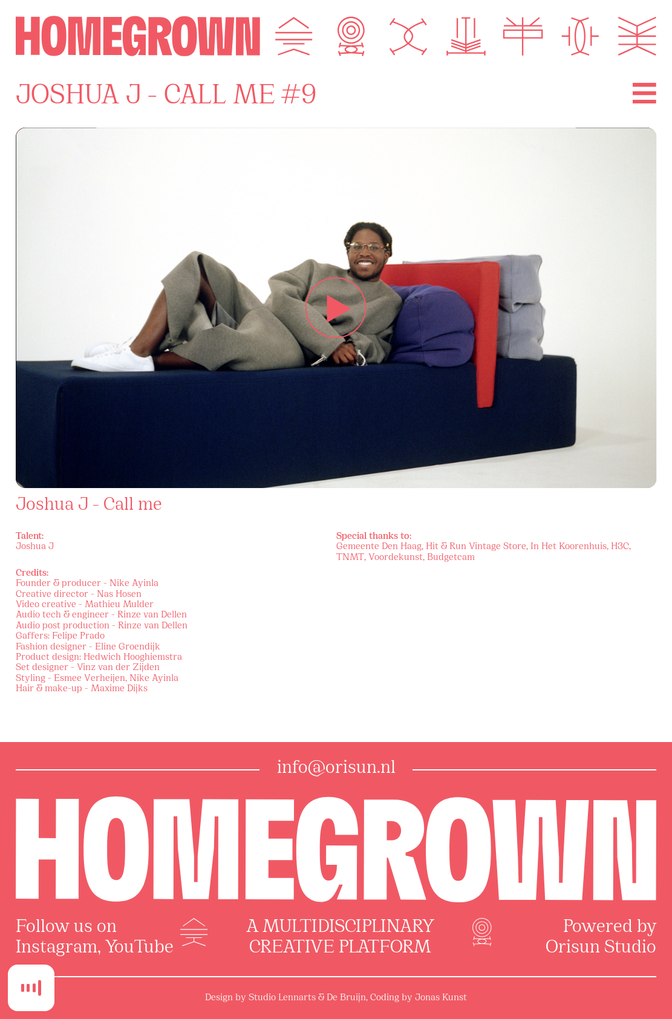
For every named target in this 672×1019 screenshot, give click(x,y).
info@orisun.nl (336, 768)
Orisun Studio (601, 948)
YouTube (139, 948)
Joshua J (35, 547)
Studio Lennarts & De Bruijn (307, 998)
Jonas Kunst (441, 998)
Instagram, (58, 948)
